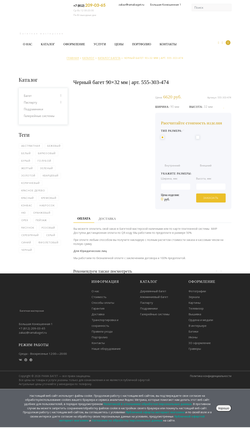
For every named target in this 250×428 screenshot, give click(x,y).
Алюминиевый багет (154, 297)
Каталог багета (109, 58)
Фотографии (197, 291)
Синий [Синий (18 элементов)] (26, 242)
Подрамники (33, 109)
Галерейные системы (39, 116)
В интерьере (198, 326)
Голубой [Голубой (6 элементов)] (44, 160)
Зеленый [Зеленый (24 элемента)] (46, 168)
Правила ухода (102, 331)
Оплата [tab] (83, 218)
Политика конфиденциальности (210, 376)
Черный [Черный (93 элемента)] (26, 250)
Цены (119, 44)
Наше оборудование (106, 349)
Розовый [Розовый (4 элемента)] (48, 227)
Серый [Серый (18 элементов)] (50, 235)
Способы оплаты (103, 303)
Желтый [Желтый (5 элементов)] (27, 168)
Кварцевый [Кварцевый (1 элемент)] (51, 175)
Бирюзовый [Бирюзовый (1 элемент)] (47, 153)
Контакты (168, 44)
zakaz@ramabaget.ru (131, 4)
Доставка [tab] (107, 218)
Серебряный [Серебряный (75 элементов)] (30, 235)
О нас (27, 44)
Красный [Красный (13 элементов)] (27, 198)
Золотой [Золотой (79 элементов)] (28, 175)
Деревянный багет (153, 291)
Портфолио (141, 44)
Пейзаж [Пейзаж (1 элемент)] (41, 220)
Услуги (99, 44)
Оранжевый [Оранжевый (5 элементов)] (41, 212)
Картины (195, 303)
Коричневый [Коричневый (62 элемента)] (30, 183)
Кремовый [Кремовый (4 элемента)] (48, 198)
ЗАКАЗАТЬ (210, 198)
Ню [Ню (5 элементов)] (23, 212)
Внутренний (193, 151)
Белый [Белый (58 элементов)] (26, 153)
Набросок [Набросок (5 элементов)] (47, 205)
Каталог (48, 44)
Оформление (74, 44)
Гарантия (98, 308)
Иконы (193, 337)
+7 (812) (89, 5)
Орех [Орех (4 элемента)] (24, 220)
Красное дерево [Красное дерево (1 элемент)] (33, 190)
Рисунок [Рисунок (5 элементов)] (27, 227)
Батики (193, 331)
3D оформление (200, 343)
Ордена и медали (201, 320)
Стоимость (99, 297)
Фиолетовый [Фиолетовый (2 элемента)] (48, 242)
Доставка (98, 314)
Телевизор (196, 308)
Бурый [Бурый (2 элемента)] (25, 160)
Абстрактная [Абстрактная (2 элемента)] (30, 145)
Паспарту (30, 102)
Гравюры (195, 349)
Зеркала (194, 297)
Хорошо (223, 408)
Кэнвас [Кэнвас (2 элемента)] (26, 205)
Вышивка (195, 314)
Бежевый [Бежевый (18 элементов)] (54, 145)
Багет (28, 96)
